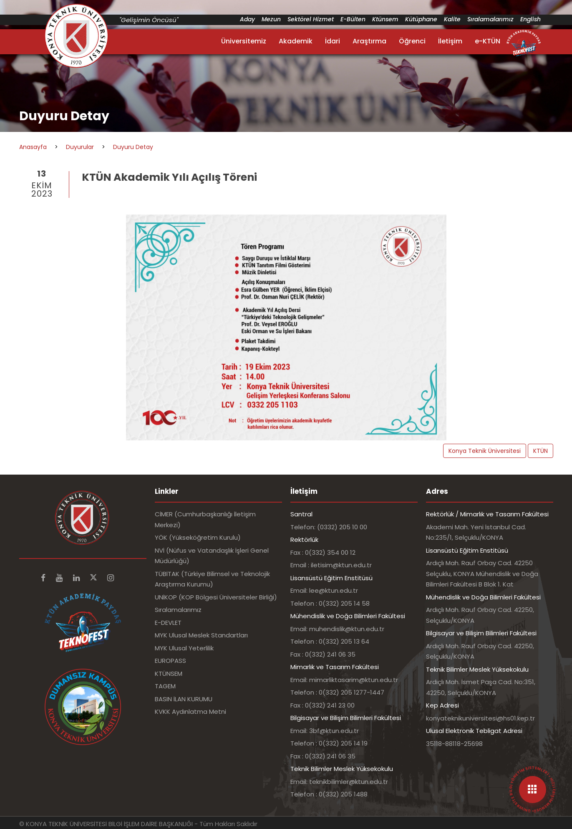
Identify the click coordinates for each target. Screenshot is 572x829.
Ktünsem (385, 19)
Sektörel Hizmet (310, 19)
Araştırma (369, 41)
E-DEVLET (168, 622)
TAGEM (165, 686)
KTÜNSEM (168, 673)
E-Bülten (352, 19)
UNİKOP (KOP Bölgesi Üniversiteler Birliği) (216, 597)
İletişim (450, 41)
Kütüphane (421, 19)
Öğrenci (412, 41)
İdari (332, 41)
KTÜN (540, 451)
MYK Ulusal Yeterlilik (184, 648)
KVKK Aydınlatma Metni (190, 711)
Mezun (271, 19)
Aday (247, 19)
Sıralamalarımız (490, 19)
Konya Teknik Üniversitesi (485, 451)
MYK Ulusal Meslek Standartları (201, 635)
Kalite (452, 19)
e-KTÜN (487, 41)
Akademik (295, 41)
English (530, 19)
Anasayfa (33, 147)
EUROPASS (170, 660)
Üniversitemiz (243, 41)
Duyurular (80, 147)
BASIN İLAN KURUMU (183, 699)
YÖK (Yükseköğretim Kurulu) (198, 537)
